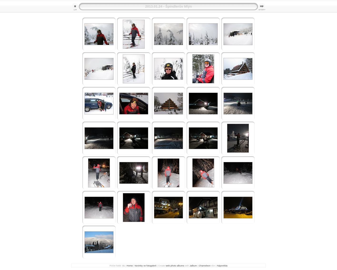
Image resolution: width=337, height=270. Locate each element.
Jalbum (193, 265)
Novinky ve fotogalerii (145, 265)
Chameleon (204, 265)
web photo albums (175, 265)
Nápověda (222, 265)
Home (130, 265)
